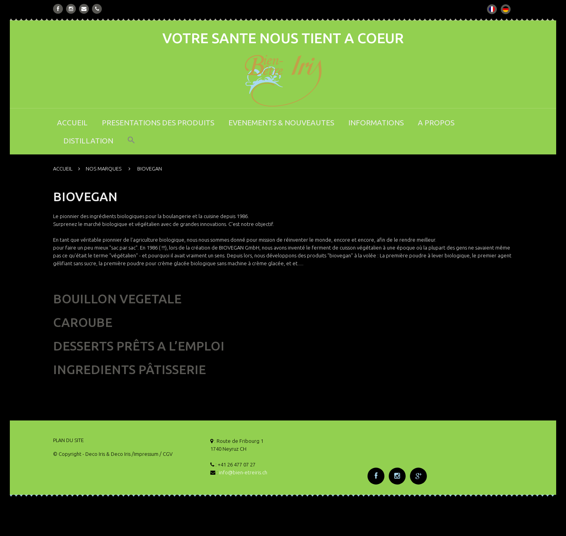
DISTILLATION (88, 140)
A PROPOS (436, 122)
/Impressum (145, 454)
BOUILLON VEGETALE (117, 299)
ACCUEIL (72, 122)
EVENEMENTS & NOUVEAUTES (281, 122)
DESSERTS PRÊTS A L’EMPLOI (138, 346)
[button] (131, 145)
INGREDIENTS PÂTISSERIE (129, 369)
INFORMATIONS (376, 122)
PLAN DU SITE (68, 440)
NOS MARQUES (103, 168)
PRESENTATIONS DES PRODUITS (158, 122)
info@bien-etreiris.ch (243, 472)
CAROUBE (82, 322)
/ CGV (166, 454)
